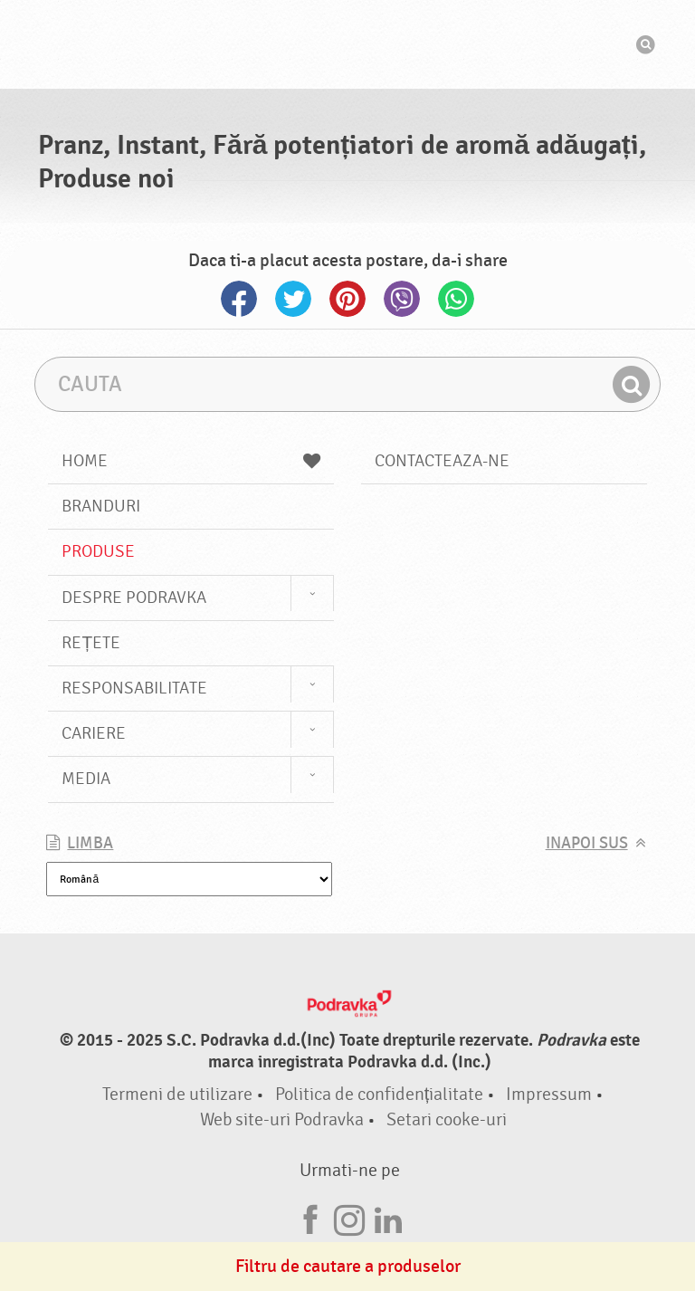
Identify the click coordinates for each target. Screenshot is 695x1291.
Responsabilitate (134, 688)
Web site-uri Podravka (282, 1119)
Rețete (91, 643)
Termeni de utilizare (177, 1094)
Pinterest (347, 299)
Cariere (94, 733)
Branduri (101, 506)
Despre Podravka (134, 597)
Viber (402, 299)
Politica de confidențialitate (379, 1094)
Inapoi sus (587, 843)
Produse (98, 551)
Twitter (293, 299)
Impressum (549, 1094)
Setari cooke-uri (446, 1119)
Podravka (347, 44)
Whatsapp (456, 299)
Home (191, 461)
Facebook (239, 299)
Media (86, 779)
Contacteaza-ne (442, 461)
